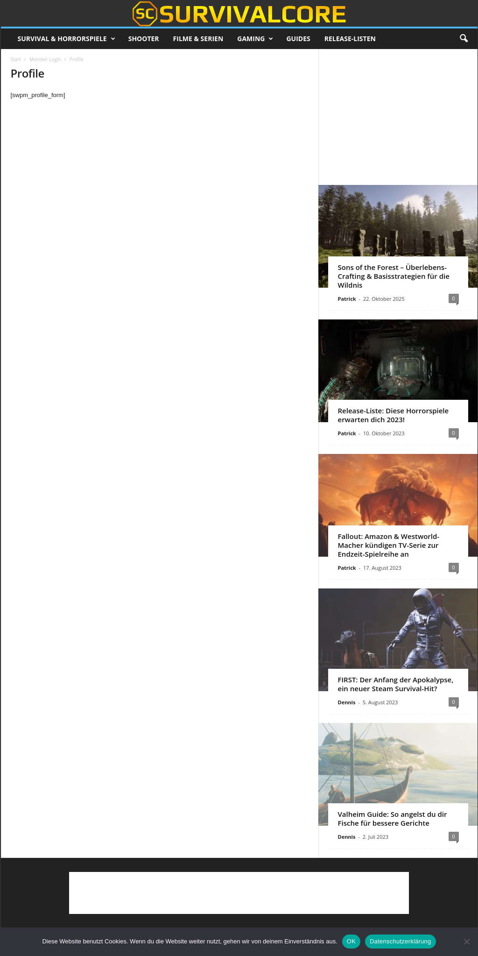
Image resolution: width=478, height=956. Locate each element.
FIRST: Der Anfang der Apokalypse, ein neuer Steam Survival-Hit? (396, 684)
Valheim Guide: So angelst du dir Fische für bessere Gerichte (392, 818)
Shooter (143, 38)
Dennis (347, 702)
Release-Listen (350, 38)
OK (351, 941)
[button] (463, 38)
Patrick (347, 298)
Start (16, 59)
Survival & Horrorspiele (66, 38)
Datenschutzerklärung (400, 941)
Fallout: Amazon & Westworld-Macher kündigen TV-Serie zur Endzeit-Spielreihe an (389, 545)
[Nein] (466, 941)
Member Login (45, 59)
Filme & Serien (198, 38)
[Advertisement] (398, 116)
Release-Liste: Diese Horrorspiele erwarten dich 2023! (393, 415)
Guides (298, 38)
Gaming (255, 38)
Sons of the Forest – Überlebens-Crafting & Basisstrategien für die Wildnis (394, 276)
